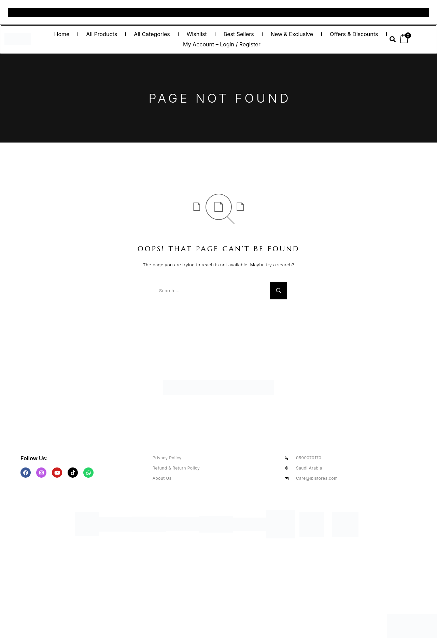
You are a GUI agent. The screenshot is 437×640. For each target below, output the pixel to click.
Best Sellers (239, 34)
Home (61, 34)
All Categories (152, 34)
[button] (392, 39)
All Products (101, 34)
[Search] (278, 290)
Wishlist (197, 34)
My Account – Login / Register (221, 44)
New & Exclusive (292, 34)
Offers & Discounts (354, 34)
